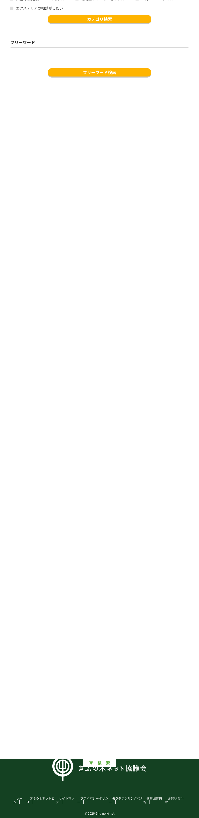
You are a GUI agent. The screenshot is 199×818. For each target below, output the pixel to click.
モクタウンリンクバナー (126, 800)
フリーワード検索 (99, 72)
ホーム (18, 800)
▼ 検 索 (99, 763)
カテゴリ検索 (99, 19)
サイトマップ (65, 800)
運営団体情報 (152, 800)
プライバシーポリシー (92, 800)
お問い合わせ (174, 800)
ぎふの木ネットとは (40, 800)
